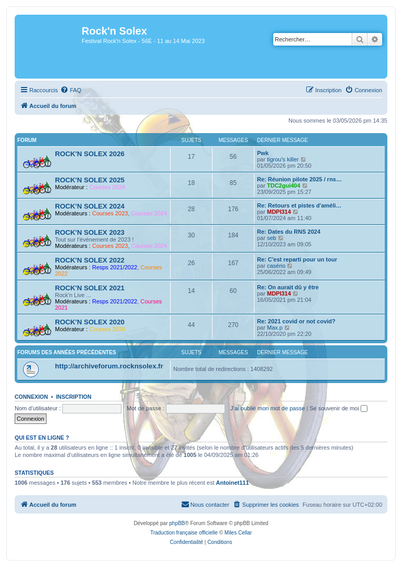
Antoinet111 (232, 482)
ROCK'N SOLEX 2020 (90, 322)
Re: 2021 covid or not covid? (296, 321)
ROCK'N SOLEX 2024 (90, 206)
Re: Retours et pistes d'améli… (299, 205)
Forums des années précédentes (66, 352)
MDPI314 (279, 212)
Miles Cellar (238, 533)
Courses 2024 (107, 187)
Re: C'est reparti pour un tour (297, 259)
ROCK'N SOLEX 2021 (90, 288)
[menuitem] (70, 90)
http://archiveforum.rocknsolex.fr (109, 366)
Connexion (31, 397)
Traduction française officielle (184, 533)
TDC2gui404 (283, 185)
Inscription (74, 397)
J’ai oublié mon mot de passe (267, 408)
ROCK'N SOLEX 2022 (90, 260)
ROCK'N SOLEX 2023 (90, 232)
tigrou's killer (283, 159)
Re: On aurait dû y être (288, 287)
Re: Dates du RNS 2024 (288, 231)
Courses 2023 (110, 213)
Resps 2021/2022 (114, 267)
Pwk (263, 153)
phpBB (177, 523)
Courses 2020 (107, 329)
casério (276, 266)
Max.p (275, 327)
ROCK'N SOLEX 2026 (90, 154)
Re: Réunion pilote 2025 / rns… (299, 179)
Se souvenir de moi (338, 408)
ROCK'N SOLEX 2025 (90, 180)
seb (271, 238)
